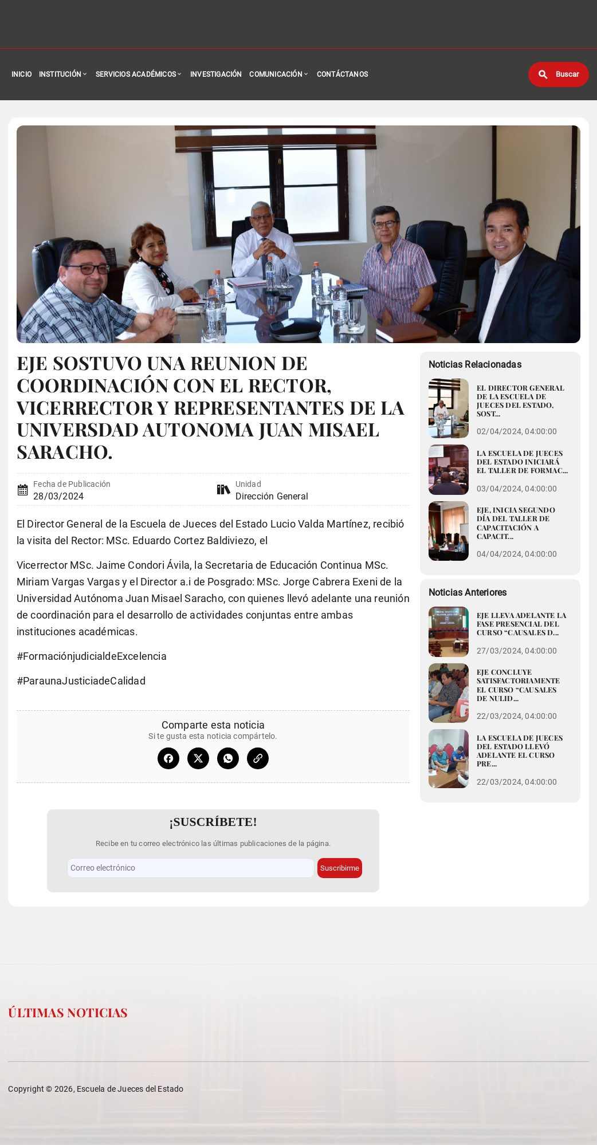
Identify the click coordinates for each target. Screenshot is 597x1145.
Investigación (216, 74)
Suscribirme (339, 868)
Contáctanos (342, 74)
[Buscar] (558, 74)
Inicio (21, 74)
